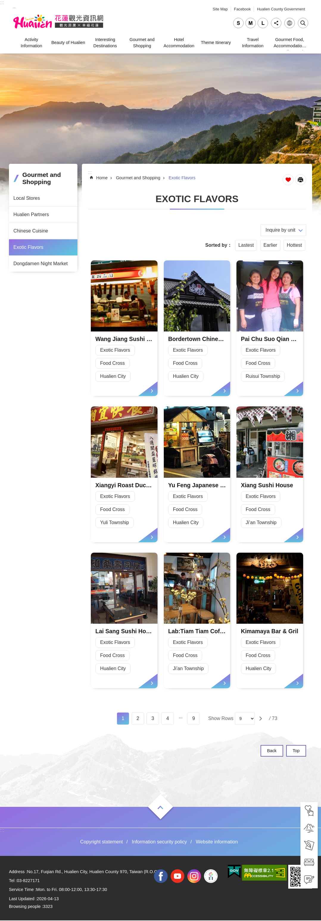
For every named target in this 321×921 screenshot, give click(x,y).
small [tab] (238, 23)
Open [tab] (160, 808)
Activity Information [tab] (31, 42)
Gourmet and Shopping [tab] (142, 42)
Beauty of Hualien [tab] (68, 42)
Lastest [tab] (246, 245)
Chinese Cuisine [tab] (30, 230)
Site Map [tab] (220, 9)
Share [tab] (276, 23)
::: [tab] (2, 2)
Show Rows (220, 719)
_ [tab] (14, 5)
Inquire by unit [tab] (280, 229)
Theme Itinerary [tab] (216, 42)
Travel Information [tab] (253, 42)
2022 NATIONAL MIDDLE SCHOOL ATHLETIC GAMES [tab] (211, 876)
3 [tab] (153, 719)
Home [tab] (101, 177)
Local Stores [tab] (26, 198)
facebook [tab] (161, 876)
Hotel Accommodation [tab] (178, 42)
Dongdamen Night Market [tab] (40, 263)
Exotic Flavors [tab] (28, 247)
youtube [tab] (177, 876)
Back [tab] (272, 751)
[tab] (309, 810)
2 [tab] (138, 719)
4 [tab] (167, 719)
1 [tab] (123, 719)
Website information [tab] (217, 842)
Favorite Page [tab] (288, 179)
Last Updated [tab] (22, 899)
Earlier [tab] (270, 245)
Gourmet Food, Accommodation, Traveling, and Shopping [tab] (290, 43)
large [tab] (263, 23)
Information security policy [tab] (159, 842)
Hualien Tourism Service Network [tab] (59, 21)
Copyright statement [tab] (101, 842)
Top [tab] (296, 751)
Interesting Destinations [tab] (105, 42)
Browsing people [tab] (24, 907)
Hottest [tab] (294, 245)
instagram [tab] (194, 876)
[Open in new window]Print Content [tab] (300, 179)
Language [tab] (289, 23)
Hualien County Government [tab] (281, 9)
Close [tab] (303, 23)
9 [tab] (193, 719)
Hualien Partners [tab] (31, 214)
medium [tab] (250, 23)
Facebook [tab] (242, 9)
